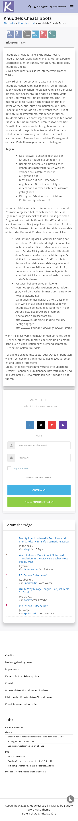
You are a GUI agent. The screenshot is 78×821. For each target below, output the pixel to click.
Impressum (12, 669)
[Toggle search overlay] (29, 7)
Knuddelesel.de (36, 805)
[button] (29, 6)
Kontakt (10, 683)
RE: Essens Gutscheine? (33, 575)
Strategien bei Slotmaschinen (21, 741)
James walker (31, 569)
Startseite (9, 23)
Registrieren (58, 6)
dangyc (28, 599)
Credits (9, 655)
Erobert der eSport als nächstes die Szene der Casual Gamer (36, 736)
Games (8, 732)
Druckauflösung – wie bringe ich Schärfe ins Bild (30, 761)
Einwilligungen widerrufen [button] (21, 704)
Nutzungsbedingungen (19, 662)
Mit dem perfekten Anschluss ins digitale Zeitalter (31, 765)
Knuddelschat (26, 23)
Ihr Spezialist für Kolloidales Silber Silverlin (25, 771)
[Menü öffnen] (71, 7)
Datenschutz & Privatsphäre (22, 676)
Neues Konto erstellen (39, 501)
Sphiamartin (30, 583)
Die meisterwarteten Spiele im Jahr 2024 (26, 745)
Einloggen (41, 6)
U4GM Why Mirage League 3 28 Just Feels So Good (44, 590)
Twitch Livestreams (17, 756)
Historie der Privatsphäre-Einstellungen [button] (29, 697)
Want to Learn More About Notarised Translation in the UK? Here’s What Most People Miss (43, 558)
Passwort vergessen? (39, 477)
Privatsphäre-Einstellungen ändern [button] (26, 690)
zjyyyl (27, 549)
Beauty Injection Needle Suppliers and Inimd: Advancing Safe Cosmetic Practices (44, 540)
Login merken (17, 468)
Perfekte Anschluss (14, 727)
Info (7, 751)
